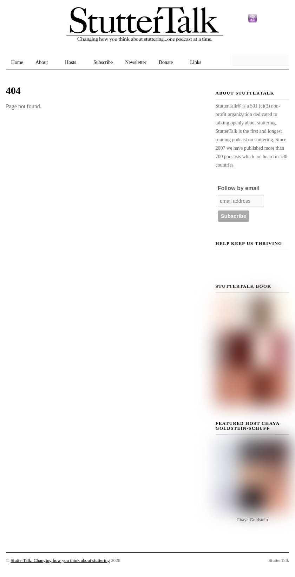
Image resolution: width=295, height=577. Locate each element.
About (41, 62)
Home (17, 62)
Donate (166, 62)
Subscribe (103, 62)
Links (195, 62)
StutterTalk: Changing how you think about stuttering (60, 560)
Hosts (70, 62)
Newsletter (135, 62)
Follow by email (239, 188)
